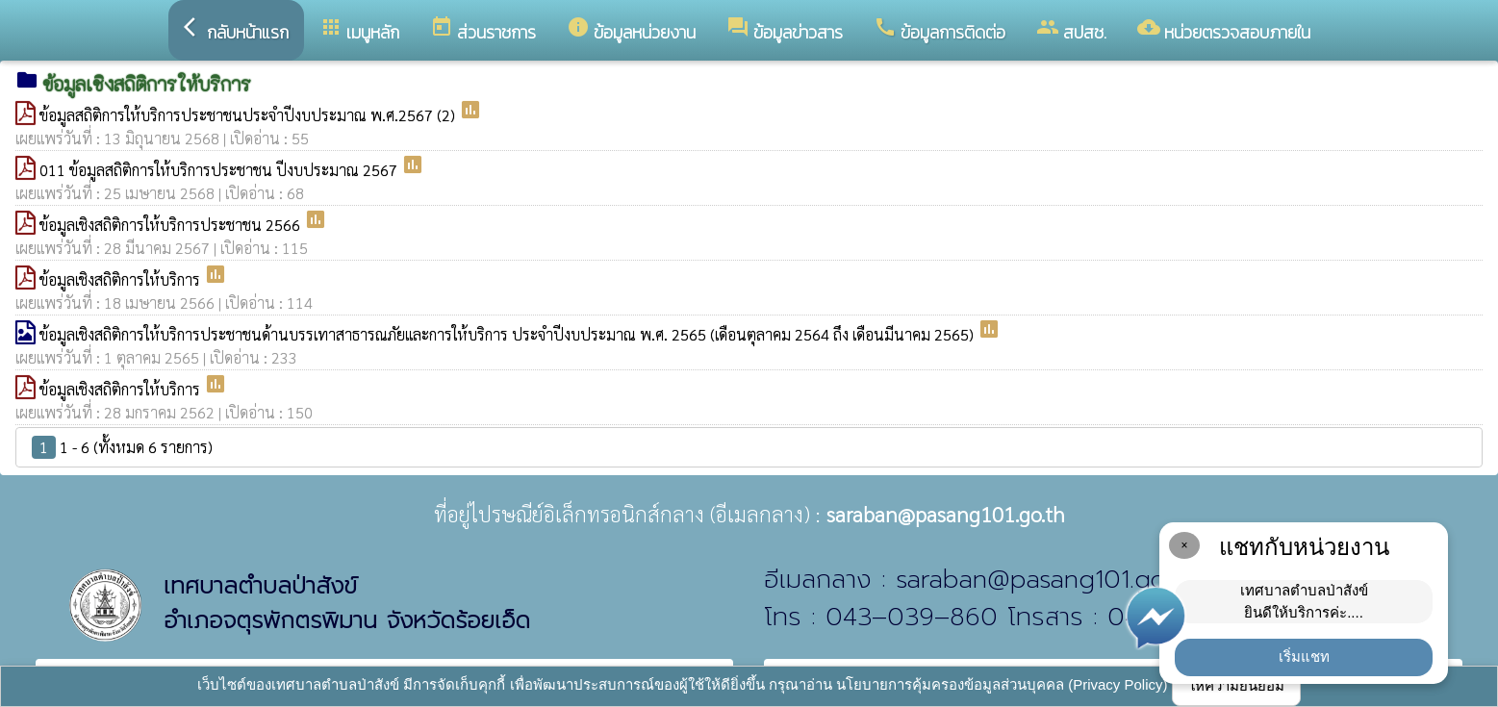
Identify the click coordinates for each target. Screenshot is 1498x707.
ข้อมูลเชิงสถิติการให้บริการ (121, 279)
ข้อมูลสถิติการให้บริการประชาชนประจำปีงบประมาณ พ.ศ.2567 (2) (249, 115)
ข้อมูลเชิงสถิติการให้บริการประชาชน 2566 (171, 225)
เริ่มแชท (1304, 656)
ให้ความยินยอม (1236, 685)
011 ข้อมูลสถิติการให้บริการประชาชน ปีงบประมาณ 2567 (220, 170)
